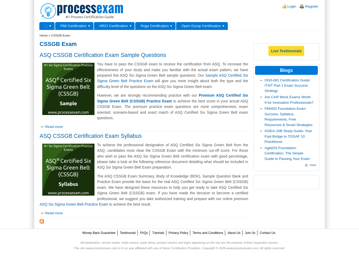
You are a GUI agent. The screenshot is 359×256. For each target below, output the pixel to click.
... (46, 26)
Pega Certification (155, 26)
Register (311, 6)
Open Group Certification (201, 26)
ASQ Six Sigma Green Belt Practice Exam (74, 204)
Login (291, 6)
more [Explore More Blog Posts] (313, 164)
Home (44, 35)
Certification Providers (185, 248)
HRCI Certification (113, 26)
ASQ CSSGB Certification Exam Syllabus (91, 136)
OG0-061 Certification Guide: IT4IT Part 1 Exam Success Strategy (287, 85)
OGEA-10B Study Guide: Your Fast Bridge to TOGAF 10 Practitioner (288, 136)
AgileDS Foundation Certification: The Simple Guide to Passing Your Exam (287, 153)
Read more (54, 127)
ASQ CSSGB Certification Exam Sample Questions (103, 55)
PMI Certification (73, 26)
